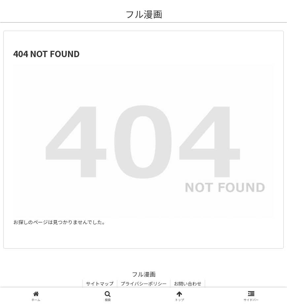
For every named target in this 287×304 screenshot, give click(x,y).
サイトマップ (100, 283)
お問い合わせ (187, 283)
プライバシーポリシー (144, 283)
